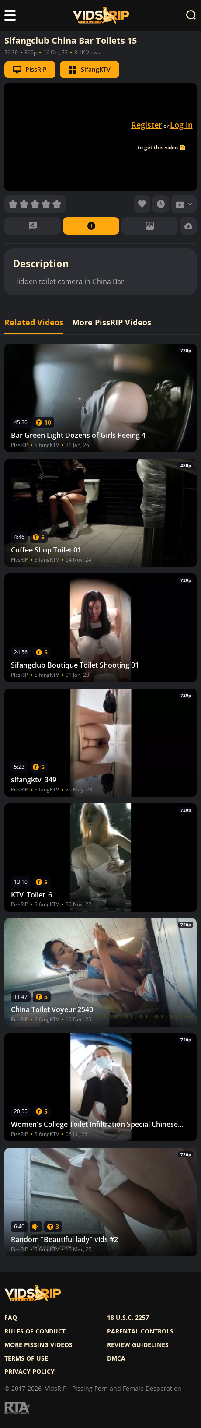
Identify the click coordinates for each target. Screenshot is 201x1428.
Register (146, 125)
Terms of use (26, 1358)
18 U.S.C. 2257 (128, 1318)
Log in (181, 125)
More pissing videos (38, 1345)
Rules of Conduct (35, 1331)
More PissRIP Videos (111, 322)
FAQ (10, 1318)
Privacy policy (29, 1371)
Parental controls (140, 1331)
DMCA (116, 1358)
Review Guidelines (138, 1345)
